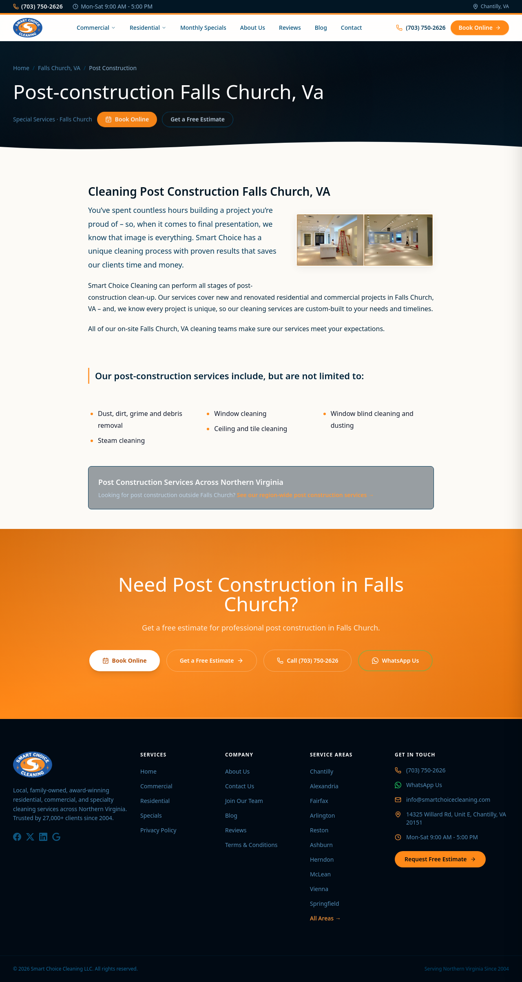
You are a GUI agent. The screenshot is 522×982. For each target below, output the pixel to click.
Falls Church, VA (59, 69)
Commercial (96, 27)
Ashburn (321, 845)
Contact (351, 27)
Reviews (290, 27)
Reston (319, 830)
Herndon (322, 859)
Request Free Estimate (440, 859)
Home (21, 69)
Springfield (324, 903)
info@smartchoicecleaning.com (448, 799)
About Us (252, 27)
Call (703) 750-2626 (307, 660)
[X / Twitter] (30, 837)
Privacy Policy (158, 830)
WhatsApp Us (395, 660)
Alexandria (324, 786)
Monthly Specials (203, 27)
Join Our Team (244, 801)
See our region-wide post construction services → (305, 495)
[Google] (56, 837)
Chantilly (321, 771)
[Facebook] (17, 837)
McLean (320, 874)
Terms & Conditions (251, 845)
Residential (148, 27)
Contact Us (239, 786)
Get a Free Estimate (197, 122)
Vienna (319, 889)
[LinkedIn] (43, 837)
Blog (321, 27)
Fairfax (319, 801)
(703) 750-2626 (38, 6)
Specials (151, 815)
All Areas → (325, 918)
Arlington (322, 815)
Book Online (480, 27)
